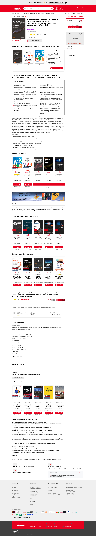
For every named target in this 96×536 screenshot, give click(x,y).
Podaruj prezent (80, 13)
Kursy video (26, 13)
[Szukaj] (52, 8)
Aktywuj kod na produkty (16, 493)
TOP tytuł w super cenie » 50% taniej (74, 16)
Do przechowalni (75, 41)
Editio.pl (48, 523)
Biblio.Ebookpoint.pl (67, 526)
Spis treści (70, 53)
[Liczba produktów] (80, 27)
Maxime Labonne (62, 280)
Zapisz (80, 472)
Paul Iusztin (57, 280)
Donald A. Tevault (27, 280)
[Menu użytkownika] (78, 8)
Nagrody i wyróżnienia (52, 493)
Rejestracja (14, 487)
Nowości (42, 13)
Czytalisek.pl (49, 526)
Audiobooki (32, 13)
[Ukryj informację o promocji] (65, 2)
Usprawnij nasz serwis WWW (35, 497)
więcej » (62, 476)
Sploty (56, 526)
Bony (74, 13)
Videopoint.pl (32, 526)
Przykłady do (71, 55)
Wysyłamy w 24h (75, 29)
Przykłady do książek (51, 491)
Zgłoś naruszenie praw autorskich (54, 494)
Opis (69, 46)
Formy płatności (33, 495)
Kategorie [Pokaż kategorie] (14, 13)
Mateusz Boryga (50, 59)
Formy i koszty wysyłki (34, 494)
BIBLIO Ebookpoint (69, 490)
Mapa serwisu (32, 501)
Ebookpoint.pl (74, 523)
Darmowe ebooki (54, 13)
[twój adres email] (63, 472)
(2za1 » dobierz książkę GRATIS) (75, 25)
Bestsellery (47, 13)
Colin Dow (48, 280)
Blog (31, 498)
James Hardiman (42, 243)
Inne (21, 356)
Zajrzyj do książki (15, 40)
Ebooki (22, 13)
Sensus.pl (40, 523)
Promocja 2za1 (30, 29)
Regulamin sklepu (33, 489)
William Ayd (36, 280)
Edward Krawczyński (51, 63)
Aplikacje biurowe (15, 356)
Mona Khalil (28, 408)
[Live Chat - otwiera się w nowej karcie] (61, 8)
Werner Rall (38, 180)
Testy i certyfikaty (15, 496)
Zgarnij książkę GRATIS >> (56, 2)
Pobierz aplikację (67, 13)
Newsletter (32, 500)
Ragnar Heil (59, 180)
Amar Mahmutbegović (48, 408)
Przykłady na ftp (15, 351)
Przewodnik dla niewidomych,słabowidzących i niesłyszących (35, 488)
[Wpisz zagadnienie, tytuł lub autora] (37, 8)
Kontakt (31, 504)
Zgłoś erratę (14, 353)
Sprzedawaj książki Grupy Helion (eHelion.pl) (74, 487)
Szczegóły (70, 50)
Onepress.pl (32, 523)
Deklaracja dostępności (34, 492)
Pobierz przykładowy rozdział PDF (19, 349)
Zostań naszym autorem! (52, 487)
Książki (18, 13)
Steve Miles (52, 243)
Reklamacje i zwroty (33, 505)
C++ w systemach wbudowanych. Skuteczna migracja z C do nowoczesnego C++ (48, 406)
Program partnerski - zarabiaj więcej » (24, 466)
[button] (64, 163)
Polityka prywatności (33, 491)
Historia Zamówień (15, 488)
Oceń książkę (50, 488)
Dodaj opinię (25, 299)
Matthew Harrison (41, 280)
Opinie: (44, 34)
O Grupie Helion (51, 485)
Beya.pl (40, 526)
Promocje (38, 13)
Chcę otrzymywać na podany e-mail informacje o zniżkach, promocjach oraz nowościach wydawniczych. (61, 476)
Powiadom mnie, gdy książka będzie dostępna (38, 184)
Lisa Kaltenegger (59, 408)
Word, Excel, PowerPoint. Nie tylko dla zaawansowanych (17, 177)
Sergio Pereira (17, 408)
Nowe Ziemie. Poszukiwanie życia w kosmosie (59, 405)
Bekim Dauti (38, 408)
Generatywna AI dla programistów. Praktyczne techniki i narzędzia (17, 406)
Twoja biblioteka (15, 490)
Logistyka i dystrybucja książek (71, 494)
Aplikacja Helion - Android (16, 497)
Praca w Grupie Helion (70, 493)
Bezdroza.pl (66, 523)
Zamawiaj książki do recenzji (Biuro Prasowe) (74, 488)
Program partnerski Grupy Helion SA (72, 485)
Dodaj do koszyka (73, 27)
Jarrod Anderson (17, 280)
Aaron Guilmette (32, 31)
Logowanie (14, 485)
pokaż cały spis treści (18, 377)
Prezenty (13, 494)
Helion (34, 32)
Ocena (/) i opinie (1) (72, 48)
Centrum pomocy (33, 485)
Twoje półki (14, 491)
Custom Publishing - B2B (70, 491)
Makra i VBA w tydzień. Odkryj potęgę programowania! (27, 177)
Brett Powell (49, 180)
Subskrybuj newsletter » (55, 466)
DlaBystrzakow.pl (58, 523)
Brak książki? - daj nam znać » (22, 472)
